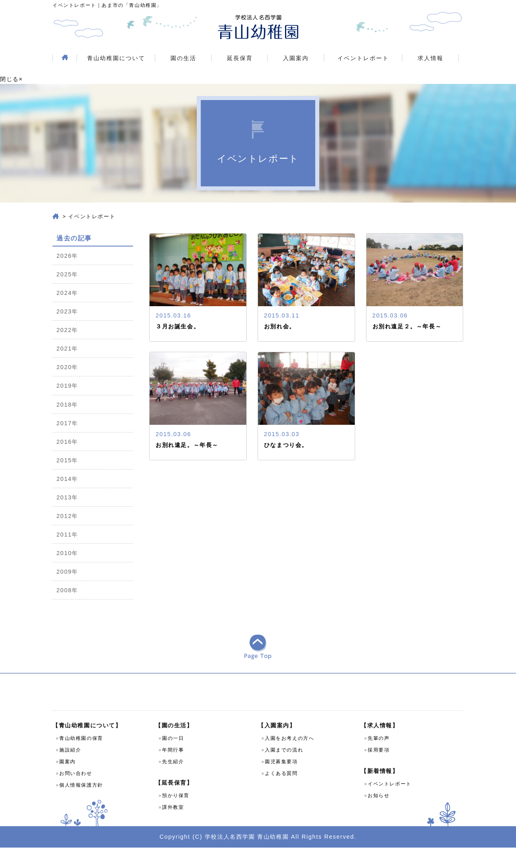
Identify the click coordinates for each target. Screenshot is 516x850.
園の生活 (183, 58)
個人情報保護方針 (81, 787)
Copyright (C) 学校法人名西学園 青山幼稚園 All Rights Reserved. (258, 838)
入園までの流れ (284, 752)
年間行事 (173, 752)
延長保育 (240, 58)
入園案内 (296, 58)
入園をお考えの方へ (289, 740)
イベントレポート (363, 58)
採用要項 (378, 752)
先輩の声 (378, 740)
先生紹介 (173, 764)
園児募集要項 (281, 764)
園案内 (67, 764)
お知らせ (378, 798)
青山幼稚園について (116, 58)
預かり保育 (175, 798)
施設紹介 (70, 752)
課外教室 (173, 809)
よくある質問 (281, 775)
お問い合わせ (75, 775)
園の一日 (173, 740)
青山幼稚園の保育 (81, 740)
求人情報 (430, 58)
